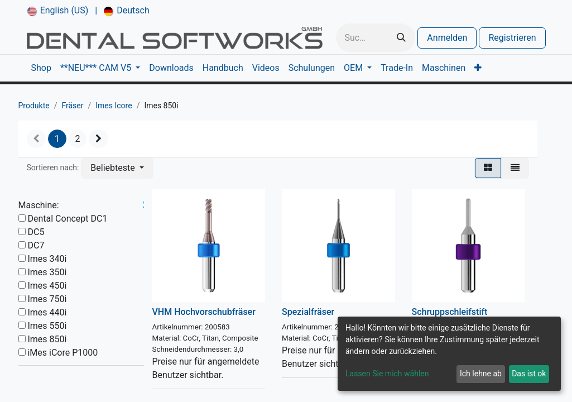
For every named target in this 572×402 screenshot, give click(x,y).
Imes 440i (46, 312)
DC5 (35, 232)
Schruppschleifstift (450, 312)
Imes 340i (46, 258)
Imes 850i (46, 339)
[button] (117, 168)
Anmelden (447, 37)
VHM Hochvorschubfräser (204, 312)
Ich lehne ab (481, 373)
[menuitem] (58, 10)
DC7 (35, 245)
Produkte (34, 105)
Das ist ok (529, 373)
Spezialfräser (308, 312)
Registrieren (512, 37)
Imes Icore (113, 105)
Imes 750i (46, 299)
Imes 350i (46, 272)
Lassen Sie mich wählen (387, 373)
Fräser (72, 105)
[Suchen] (401, 37)
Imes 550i (46, 325)
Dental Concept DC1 (67, 218)
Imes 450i (46, 285)
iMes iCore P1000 (62, 352)
